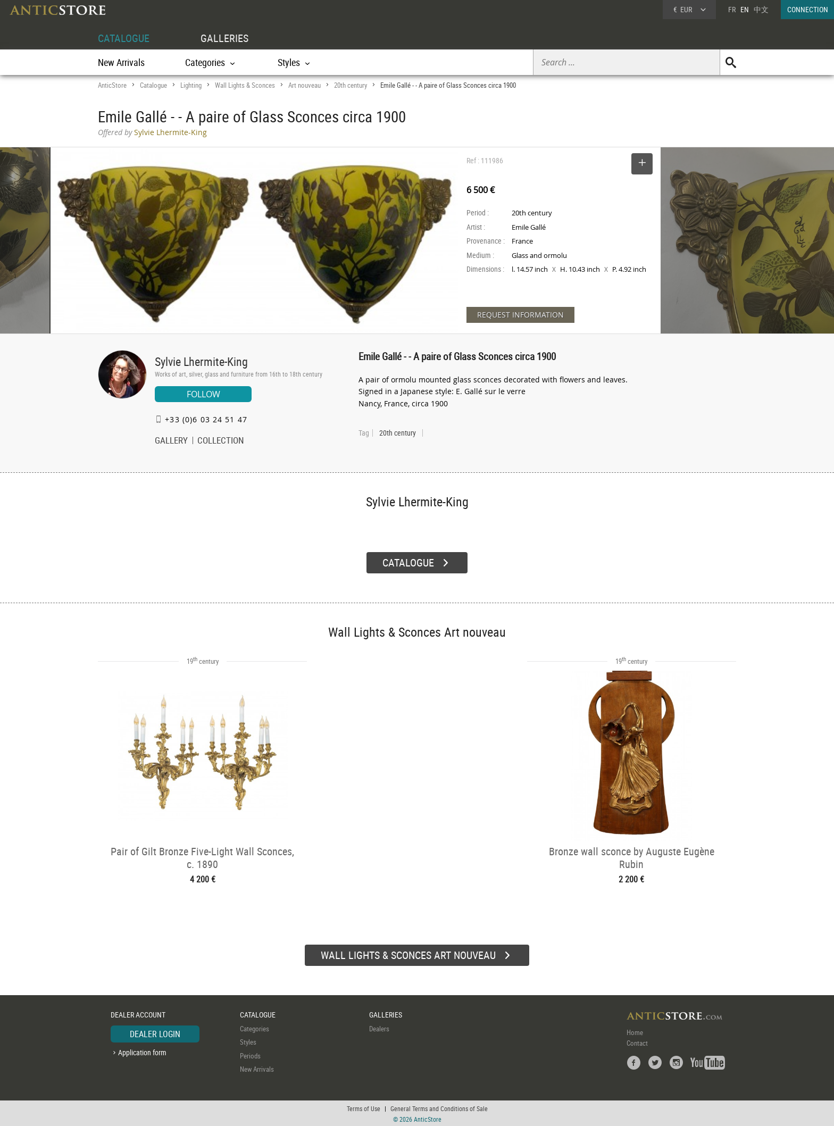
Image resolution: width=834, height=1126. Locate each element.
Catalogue (153, 85)
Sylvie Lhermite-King (201, 361)
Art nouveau (304, 85)
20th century (350, 85)
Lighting (191, 85)
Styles (248, 1041)
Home (635, 1031)
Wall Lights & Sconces (245, 85)
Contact (637, 1041)
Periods (250, 1054)
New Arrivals (121, 62)
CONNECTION (807, 9)
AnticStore (112, 85)
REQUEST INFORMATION (520, 315)
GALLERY (171, 441)
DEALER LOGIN (155, 1032)
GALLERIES (224, 38)
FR (732, 9)
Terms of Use (363, 1107)
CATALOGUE (123, 38)
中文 (761, 9)
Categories (254, 1027)
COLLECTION (220, 441)
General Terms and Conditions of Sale (439, 1107)
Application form (142, 1051)
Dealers (379, 1027)
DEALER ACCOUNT (138, 1013)
